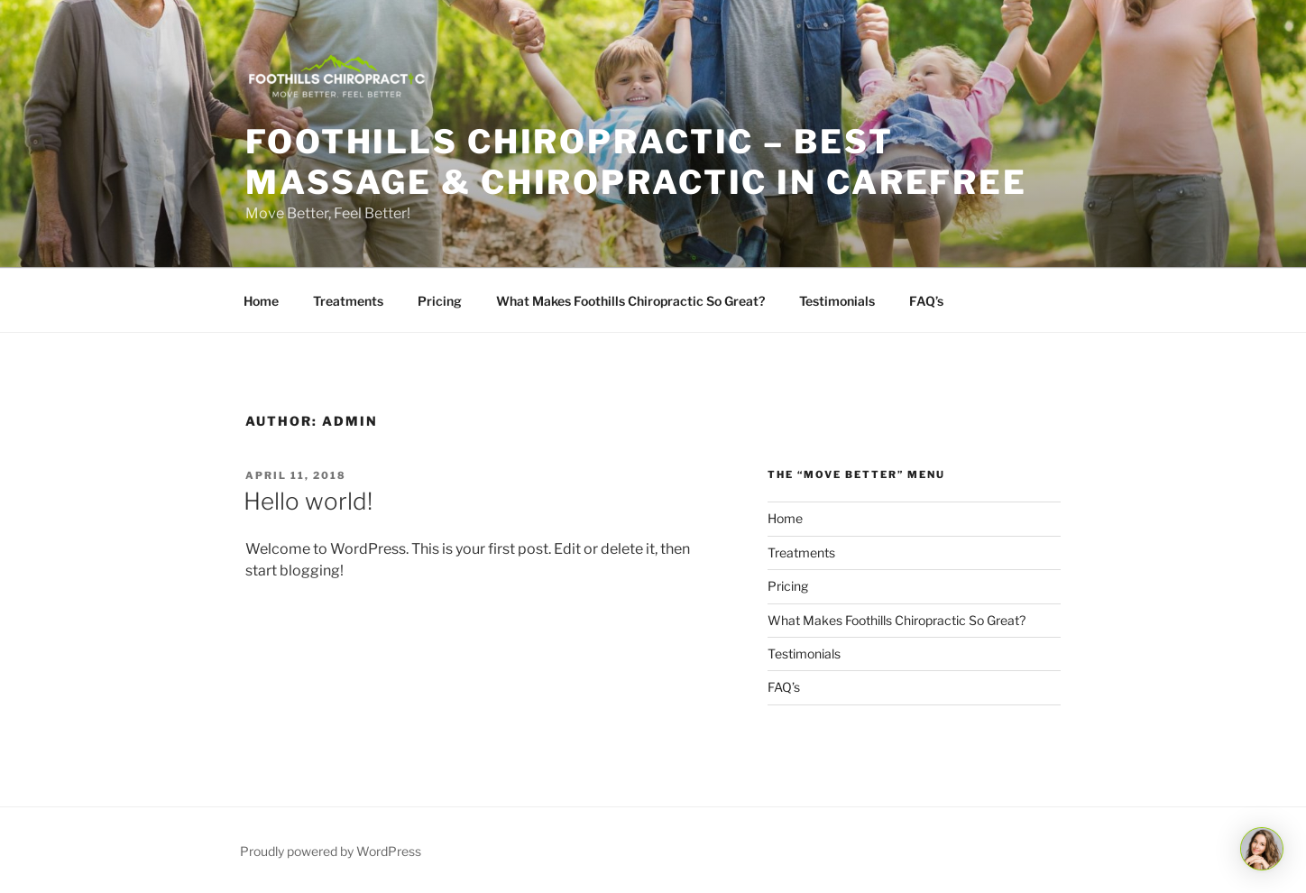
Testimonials (837, 300)
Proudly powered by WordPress (330, 851)
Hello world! (308, 501)
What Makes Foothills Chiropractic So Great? (630, 300)
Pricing (440, 300)
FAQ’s (926, 300)
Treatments (348, 300)
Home (261, 300)
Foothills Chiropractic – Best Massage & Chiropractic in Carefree (636, 162)
